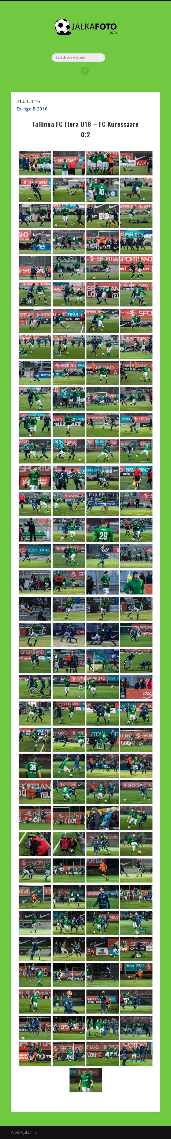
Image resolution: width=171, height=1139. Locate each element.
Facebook (85, 71)
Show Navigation (141, 48)
